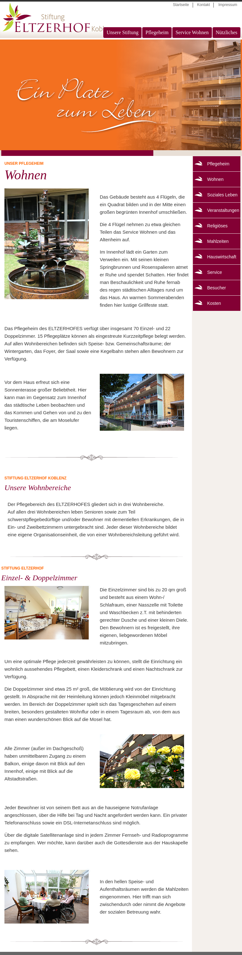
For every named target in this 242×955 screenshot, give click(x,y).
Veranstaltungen (223, 210)
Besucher (216, 287)
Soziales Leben (222, 194)
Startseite (181, 5)
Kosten (214, 303)
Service (214, 272)
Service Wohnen (192, 32)
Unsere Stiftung (122, 32)
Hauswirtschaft (221, 256)
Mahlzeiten (218, 241)
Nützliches (226, 32)
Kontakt (203, 5)
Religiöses (217, 225)
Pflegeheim (157, 32)
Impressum (227, 5)
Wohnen (215, 179)
